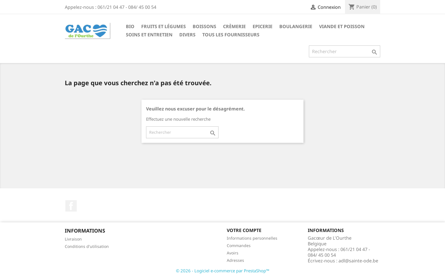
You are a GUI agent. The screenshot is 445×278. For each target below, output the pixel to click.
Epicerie (263, 26)
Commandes (239, 245)
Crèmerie (234, 26)
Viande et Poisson (342, 26)
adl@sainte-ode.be (358, 261)
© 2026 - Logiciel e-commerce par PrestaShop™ (222, 270)
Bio (130, 26)
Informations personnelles (252, 238)
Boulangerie (295, 26)
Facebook (71, 206)
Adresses (235, 260)
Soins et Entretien (149, 35)
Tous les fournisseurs (230, 35)
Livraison (73, 239)
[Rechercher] (344, 51)
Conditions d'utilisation (87, 246)
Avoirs (232, 253)
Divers (187, 35)
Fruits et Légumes (163, 26)
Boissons (204, 26)
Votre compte (244, 230)
